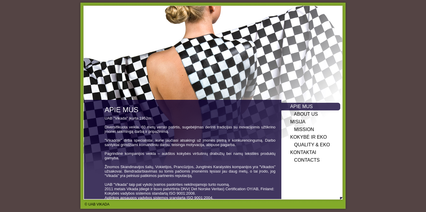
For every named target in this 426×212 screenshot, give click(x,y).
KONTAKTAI (303, 152)
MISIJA (298, 121)
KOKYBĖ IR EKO (308, 137)
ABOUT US (304, 114)
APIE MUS (301, 106)
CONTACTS (305, 160)
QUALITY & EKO (310, 144)
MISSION (302, 129)
